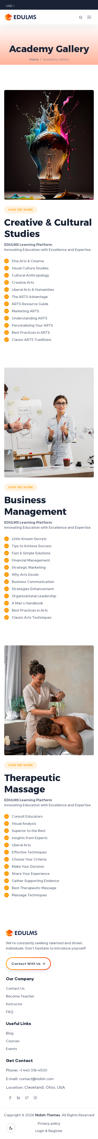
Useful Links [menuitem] (18, 1023)
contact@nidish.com (36, 1079)
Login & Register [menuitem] (49, 1131)
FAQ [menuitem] (9, 1012)
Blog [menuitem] (9, 1033)
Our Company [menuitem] (20, 978)
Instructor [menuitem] (14, 1004)
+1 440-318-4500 (33, 1070)
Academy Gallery (56, 59)
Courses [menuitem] (13, 1041)
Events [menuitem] (11, 1049)
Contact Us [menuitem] (15, 989)
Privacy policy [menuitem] (49, 1124)
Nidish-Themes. (48, 1115)
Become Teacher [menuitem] (20, 996)
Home (33, 59)
